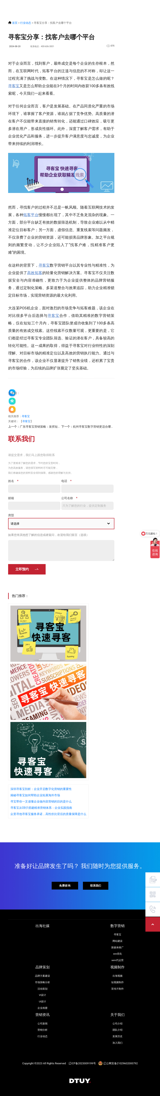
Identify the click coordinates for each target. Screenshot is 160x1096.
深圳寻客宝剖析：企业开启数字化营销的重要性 (41, 789)
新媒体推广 (117, 947)
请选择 (15, 523)
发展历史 (117, 1036)
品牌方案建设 (42, 975)
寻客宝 (26, 416)
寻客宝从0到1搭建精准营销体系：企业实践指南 (41, 807)
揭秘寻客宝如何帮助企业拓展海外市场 (35, 795)
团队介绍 (117, 1029)
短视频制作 (117, 982)
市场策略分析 (42, 982)
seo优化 (117, 953)
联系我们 (95, 885)
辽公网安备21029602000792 (120, 1063)
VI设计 (42, 995)
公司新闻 (43, 1023)
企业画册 (43, 1008)
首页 (15, 22)
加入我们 (117, 1042)
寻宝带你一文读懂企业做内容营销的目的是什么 (41, 801)
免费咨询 (64, 885)
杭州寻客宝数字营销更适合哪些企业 (96, 426)
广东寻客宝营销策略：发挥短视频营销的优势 (49, 426)
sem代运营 (117, 960)
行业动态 (25, 22)
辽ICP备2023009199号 (82, 1063)
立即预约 (22, 569)
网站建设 (117, 941)
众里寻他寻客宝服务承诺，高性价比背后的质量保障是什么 (48, 814)
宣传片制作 (117, 988)
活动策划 (43, 988)
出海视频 (117, 975)
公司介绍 (117, 1023)
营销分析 (43, 1029)
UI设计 (42, 1001)
